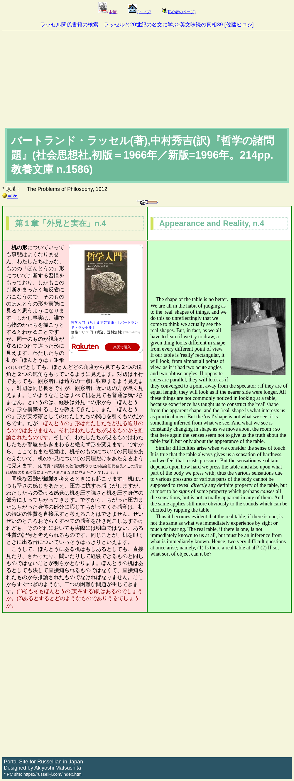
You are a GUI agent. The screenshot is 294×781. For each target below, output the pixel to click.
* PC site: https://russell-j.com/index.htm (43, 774)
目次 (10, 196)
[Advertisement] (147, 75)
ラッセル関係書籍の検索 (69, 25)
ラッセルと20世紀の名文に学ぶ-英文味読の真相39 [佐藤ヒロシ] (179, 25)
